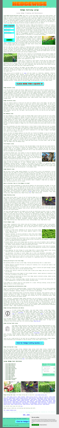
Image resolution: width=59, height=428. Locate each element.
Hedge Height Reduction (40, 401)
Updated (15, 418)
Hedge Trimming (21, 396)
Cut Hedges (38, 400)
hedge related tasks (49, 335)
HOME (39, 7)
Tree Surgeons (24, 418)
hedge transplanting (14, 292)
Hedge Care (6, 400)
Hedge (5, 73)
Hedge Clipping (30, 401)
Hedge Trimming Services (22, 398)
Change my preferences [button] (43, 424)
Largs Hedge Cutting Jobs (41, 394)
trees (29, 149)
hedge (31, 28)
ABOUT (45, 7)
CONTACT (48, 7)
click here (20, 312)
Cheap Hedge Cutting (12, 396)
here (42, 313)
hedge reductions (23, 326)
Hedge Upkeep (34, 399)
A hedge (19, 60)
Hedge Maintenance (25, 399)
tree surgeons (21, 152)
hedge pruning (51, 329)
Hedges (19, 53)
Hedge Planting (32, 398)
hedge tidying (27, 331)
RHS (30, 191)
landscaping (52, 304)
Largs (25, 73)
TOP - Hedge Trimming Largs (10, 410)
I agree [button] (33, 424)
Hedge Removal (12, 398)
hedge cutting (13, 22)
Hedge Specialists (8, 399)
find (7, 349)
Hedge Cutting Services (31, 396)
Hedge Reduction (16, 399)
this (13, 313)
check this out (37, 321)
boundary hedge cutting (37, 329)
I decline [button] (37, 424)
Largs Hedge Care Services (13, 361)
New (12, 418)
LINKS (42, 7)
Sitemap (4, 418)
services (11, 80)
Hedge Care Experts (43, 396)
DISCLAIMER (53, 7)
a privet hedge (23, 262)
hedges (36, 15)
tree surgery (37, 332)
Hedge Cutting (8, 418)
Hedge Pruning (23, 401)
